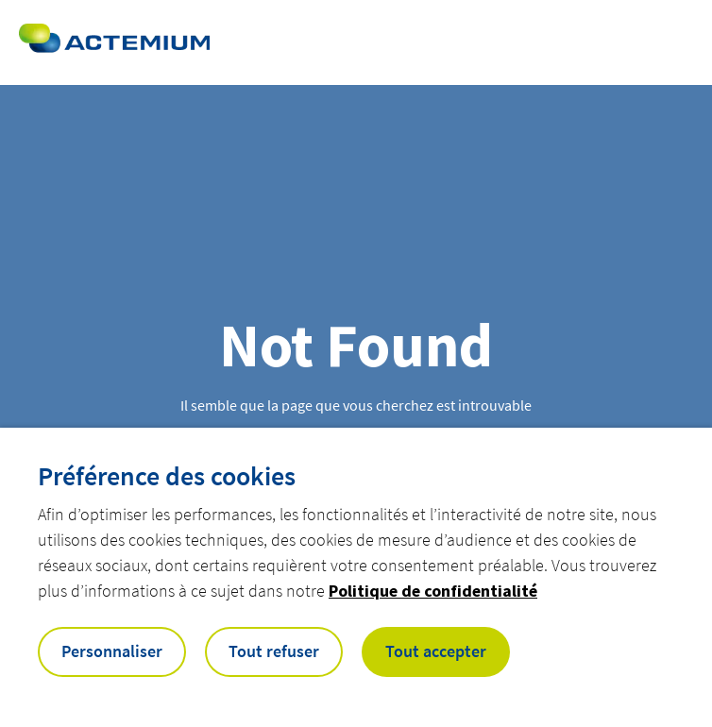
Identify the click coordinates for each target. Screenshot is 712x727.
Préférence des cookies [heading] (167, 476)
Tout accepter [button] (435, 651)
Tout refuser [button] (274, 651)
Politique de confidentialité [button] (433, 590)
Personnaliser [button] (111, 651)
